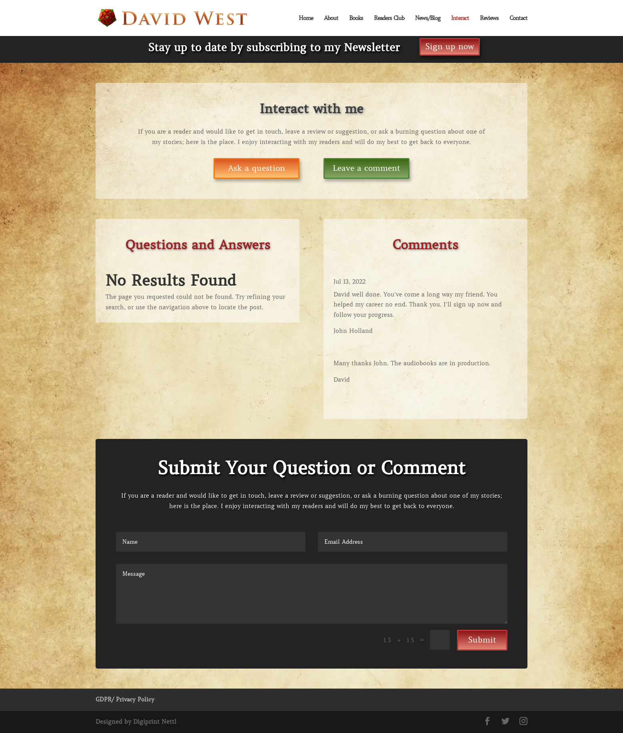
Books (356, 18)
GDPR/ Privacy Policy (125, 699)
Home (306, 18)
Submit (482, 640)
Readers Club (389, 18)
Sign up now (449, 47)
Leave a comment (366, 168)
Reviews (489, 18)
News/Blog (427, 18)
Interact (460, 18)
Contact (518, 18)
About (331, 18)
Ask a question (256, 168)
